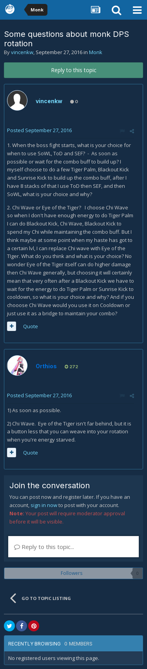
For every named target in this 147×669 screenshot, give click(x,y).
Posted (39, 130)
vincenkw (22, 52)
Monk (95, 52)
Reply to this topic (73, 70)
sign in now (44, 505)
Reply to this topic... (44, 547)
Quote (30, 326)
